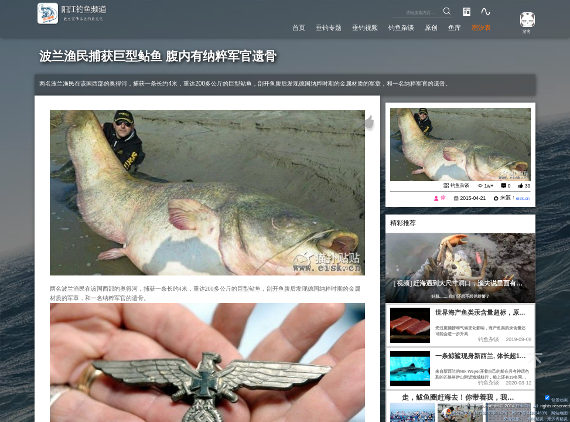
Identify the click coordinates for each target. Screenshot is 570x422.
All (535, 406)
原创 (425, 27)
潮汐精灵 (530, 418)
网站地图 (558, 413)
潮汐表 (479, 27)
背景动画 (555, 400)
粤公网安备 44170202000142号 (465, 413)
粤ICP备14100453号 (524, 413)
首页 (279, 27)
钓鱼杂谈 (392, 27)
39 (528, 186)
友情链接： (506, 418)
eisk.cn (522, 199)
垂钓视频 (352, 27)
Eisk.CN (521, 406)
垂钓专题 (312, 27)
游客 (523, 30)
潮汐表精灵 (556, 418)
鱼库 (450, 27)
